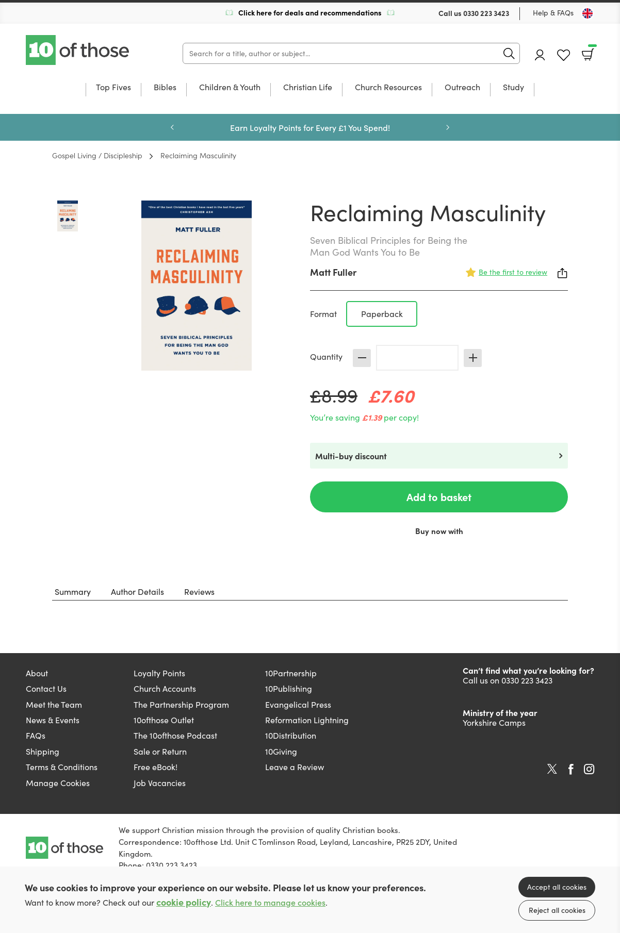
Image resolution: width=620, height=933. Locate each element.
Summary (73, 591)
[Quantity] (417, 358)
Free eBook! (155, 766)
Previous (172, 127)
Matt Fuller (333, 271)
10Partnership (291, 673)
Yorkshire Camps (494, 722)
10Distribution (290, 735)
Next (447, 127)
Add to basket (438, 497)
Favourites (563, 55)
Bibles (165, 87)
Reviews (199, 591)
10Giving (281, 751)
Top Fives (113, 87)
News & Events (52, 719)
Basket (591, 51)
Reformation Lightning (307, 719)
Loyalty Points (159, 673)
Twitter (552, 769)
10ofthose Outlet (164, 719)
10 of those (78, 50)
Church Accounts (165, 688)
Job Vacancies (160, 782)
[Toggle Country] (587, 13)
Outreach (462, 87)
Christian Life (307, 87)
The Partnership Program (181, 704)
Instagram (589, 769)
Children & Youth (229, 87)
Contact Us (46, 688)
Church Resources (388, 87)
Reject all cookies (557, 910)
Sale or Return (160, 751)
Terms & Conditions (61, 766)
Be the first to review (513, 272)
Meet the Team (54, 704)
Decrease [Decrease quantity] (362, 358)
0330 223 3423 (486, 13)
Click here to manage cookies (270, 902)
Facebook (571, 769)
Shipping (42, 751)
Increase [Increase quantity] (473, 358)
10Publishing (288, 688)
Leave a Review (294, 766)
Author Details (137, 591)
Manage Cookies (58, 782)
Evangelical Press (298, 704)
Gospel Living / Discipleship (97, 155)
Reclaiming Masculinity (198, 155)
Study (513, 87)
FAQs (35, 735)
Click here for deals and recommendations (310, 12)
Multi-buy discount (351, 455)
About (37, 673)
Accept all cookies (556, 887)
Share (563, 273)
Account (540, 54)
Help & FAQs (553, 13)
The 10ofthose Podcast (175, 735)
